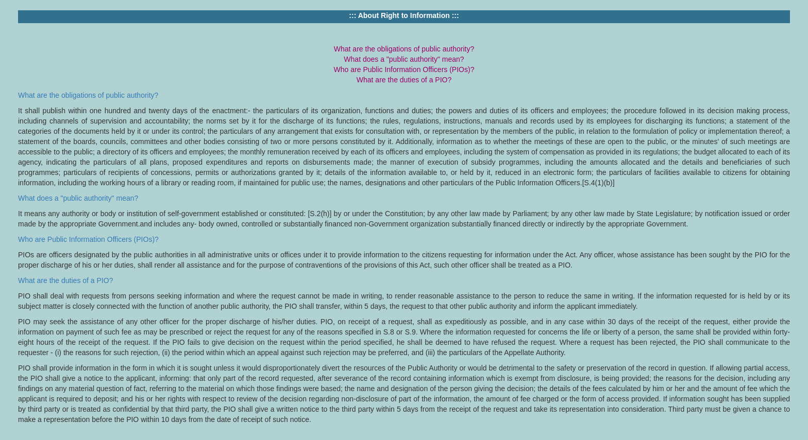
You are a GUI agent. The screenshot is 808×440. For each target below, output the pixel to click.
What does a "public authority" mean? (78, 198)
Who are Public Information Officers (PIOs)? (88, 239)
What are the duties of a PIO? (65, 280)
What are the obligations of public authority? (88, 95)
